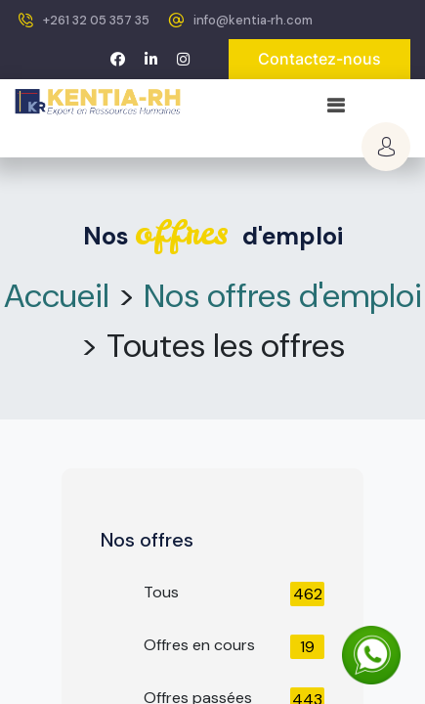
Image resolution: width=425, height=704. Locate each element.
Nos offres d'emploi (283, 296)
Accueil (56, 296)
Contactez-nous (319, 58)
